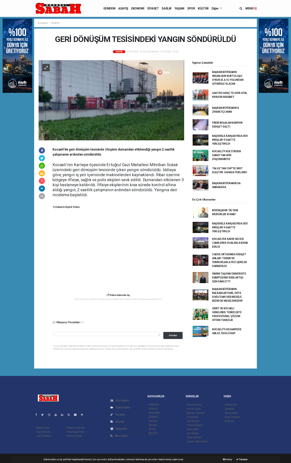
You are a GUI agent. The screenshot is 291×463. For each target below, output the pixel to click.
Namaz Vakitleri (196, 412)
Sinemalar (192, 429)
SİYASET (153, 8)
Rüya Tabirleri (232, 416)
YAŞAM (179, 8)
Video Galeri (120, 407)
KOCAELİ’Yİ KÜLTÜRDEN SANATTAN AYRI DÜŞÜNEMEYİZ (226, 155)
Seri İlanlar (193, 433)
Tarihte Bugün (195, 425)
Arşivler (117, 421)
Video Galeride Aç (118, 295)
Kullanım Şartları (76, 427)
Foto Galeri (119, 400)
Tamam (242, 459)
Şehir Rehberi (194, 437)
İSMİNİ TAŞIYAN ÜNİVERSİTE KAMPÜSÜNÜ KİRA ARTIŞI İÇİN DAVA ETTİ (229, 277)
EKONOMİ (137, 8)
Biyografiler (231, 412)
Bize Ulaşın (119, 435)
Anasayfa (43, 23)
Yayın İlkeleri (43, 431)
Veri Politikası (43, 435)
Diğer (216, 8)
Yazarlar (117, 414)
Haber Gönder (74, 435)
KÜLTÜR (203, 8)
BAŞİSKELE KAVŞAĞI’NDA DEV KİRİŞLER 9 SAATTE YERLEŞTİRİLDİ (230, 139)
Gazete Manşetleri (197, 441)
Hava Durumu (194, 404)
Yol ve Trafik (194, 408)
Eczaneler (192, 416)
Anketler (229, 408)
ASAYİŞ (123, 8)
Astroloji (229, 421)
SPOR (191, 8)
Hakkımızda (42, 427)
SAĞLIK (166, 8)
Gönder (173, 335)
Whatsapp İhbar (76, 431)
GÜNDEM (109, 8)
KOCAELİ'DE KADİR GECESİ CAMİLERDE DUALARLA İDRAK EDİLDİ (230, 242)
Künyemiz (118, 428)
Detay (227, 459)
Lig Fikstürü (193, 421)
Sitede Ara (231, 404)
